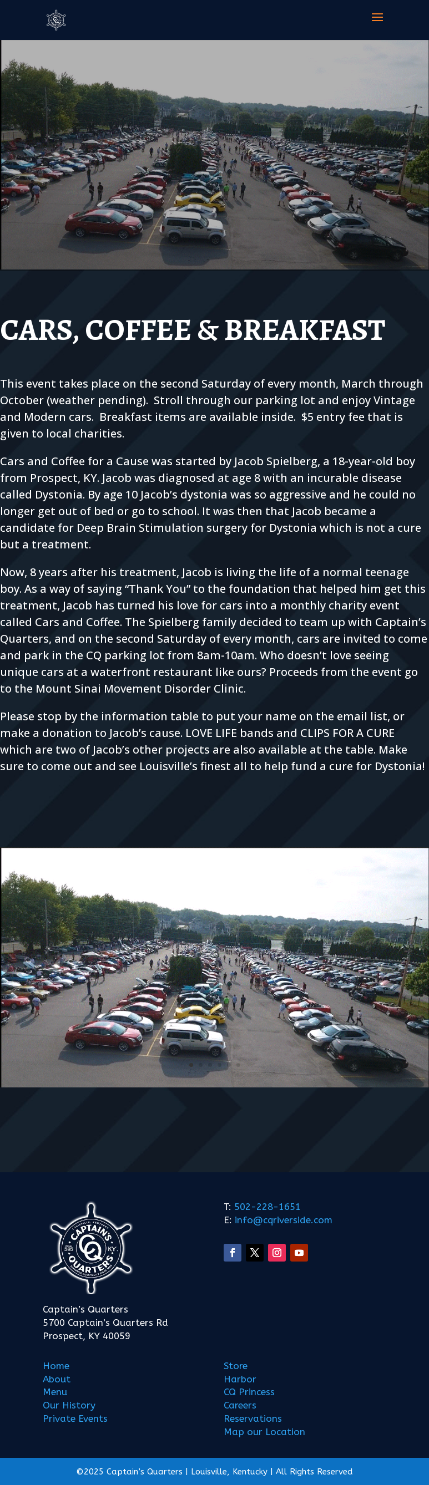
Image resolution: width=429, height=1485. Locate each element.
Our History (69, 1405)
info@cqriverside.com (282, 1219)
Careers (240, 1405)
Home (56, 1365)
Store (236, 1365)
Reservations (253, 1418)
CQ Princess (249, 1391)
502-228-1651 (267, 1206)
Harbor (240, 1379)
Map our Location (264, 1431)
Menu (55, 1391)
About (56, 1379)
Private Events (75, 1418)
